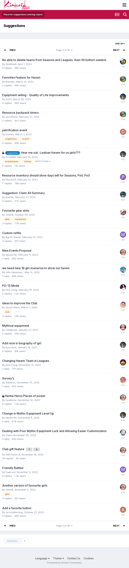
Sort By (120, 44)
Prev (13, 50)
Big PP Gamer (13, 237)
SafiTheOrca (13, 454)
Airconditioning (14, 512)
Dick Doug (11, 289)
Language (42, 558)
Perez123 (11, 179)
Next (116, 50)
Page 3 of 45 (64, 50)
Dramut (10, 134)
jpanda (9, 197)
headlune (11, 400)
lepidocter (11, 254)
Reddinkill (11, 64)
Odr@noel (11, 329)
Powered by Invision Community (64, 562)
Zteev (9, 435)
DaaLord (10, 472)
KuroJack (11, 347)
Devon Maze (13, 307)
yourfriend (11, 116)
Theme (58, 558)
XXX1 (8, 99)
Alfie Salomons (14, 272)
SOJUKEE (11, 157)
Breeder (10, 81)
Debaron (10, 382)
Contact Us (73, 558)
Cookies (89, 558)
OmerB (9, 214)
